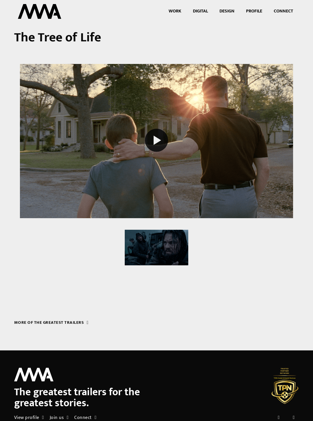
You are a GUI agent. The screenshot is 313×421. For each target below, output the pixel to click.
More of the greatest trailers (51, 322)
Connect (283, 11)
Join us (59, 418)
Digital (200, 11)
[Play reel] (156, 140)
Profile (254, 11)
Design (226, 11)
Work (175, 11)
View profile (29, 418)
